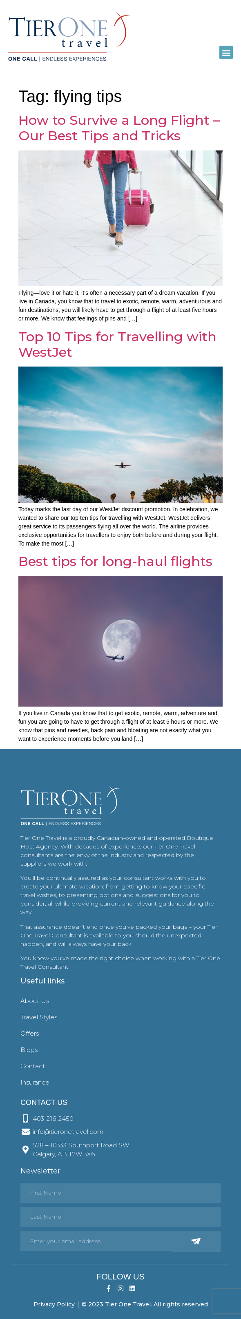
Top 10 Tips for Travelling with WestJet (117, 344)
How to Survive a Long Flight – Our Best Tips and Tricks (119, 128)
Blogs (29, 1050)
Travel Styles (38, 1017)
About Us (34, 1001)
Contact (32, 1066)
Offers (29, 1033)
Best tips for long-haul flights (115, 561)
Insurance (34, 1082)
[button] (226, 52)
